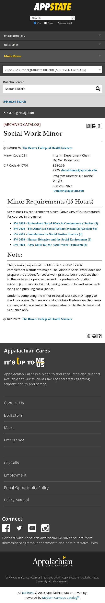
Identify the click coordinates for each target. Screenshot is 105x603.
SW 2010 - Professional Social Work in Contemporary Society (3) (55, 223)
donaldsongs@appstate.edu (79, 170)
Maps (9, 427)
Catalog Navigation (20, 113)
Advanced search (65, 23)
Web (37, 23)
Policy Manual (16, 499)
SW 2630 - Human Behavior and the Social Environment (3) (52, 239)
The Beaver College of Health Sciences (47, 148)
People (48, 23)
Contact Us (14, 402)
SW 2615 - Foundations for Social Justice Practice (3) (47, 234)
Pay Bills (11, 462)
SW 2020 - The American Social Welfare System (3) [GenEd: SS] (55, 228)
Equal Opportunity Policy (26, 487)
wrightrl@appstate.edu (69, 190)
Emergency (14, 439)
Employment (15, 475)
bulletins (28, 593)
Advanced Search (14, 101)
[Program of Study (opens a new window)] (88, 126)
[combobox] (52, 70)
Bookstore (13, 415)
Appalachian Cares (27, 350)
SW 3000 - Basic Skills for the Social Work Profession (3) (50, 244)
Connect (12, 518)
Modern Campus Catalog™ (61, 597)
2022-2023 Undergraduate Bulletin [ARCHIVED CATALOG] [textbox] (45, 70)
